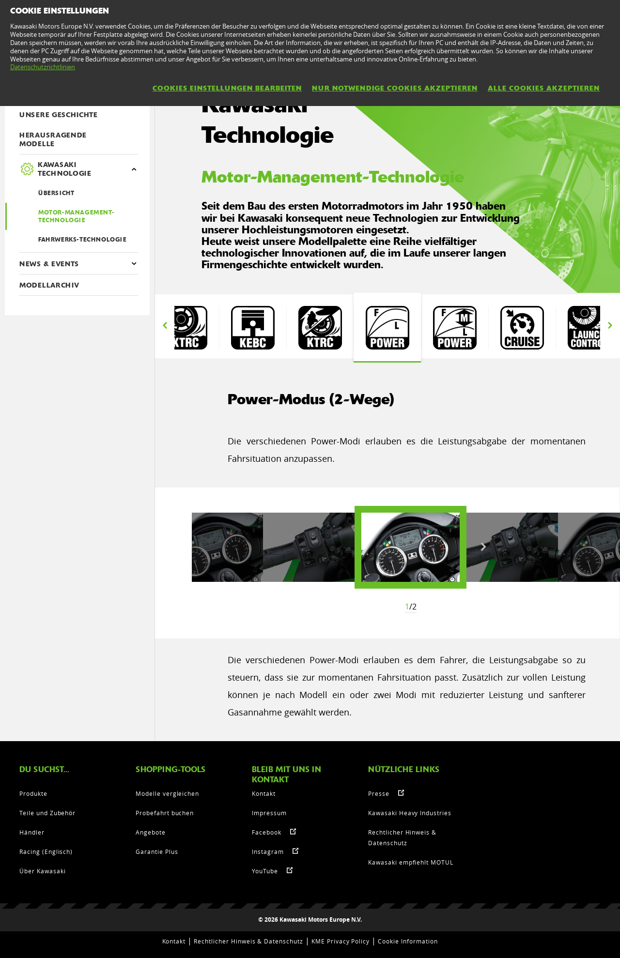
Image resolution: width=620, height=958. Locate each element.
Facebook (266, 832)
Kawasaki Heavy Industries (409, 813)
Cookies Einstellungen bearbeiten (227, 88)
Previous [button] (164, 325)
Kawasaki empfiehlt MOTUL (410, 862)
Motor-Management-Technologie (76, 216)
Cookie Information (407, 941)
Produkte (33, 793)
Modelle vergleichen (167, 793)
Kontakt (264, 793)
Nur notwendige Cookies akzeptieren (395, 88)
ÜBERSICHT (56, 193)
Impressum (269, 813)
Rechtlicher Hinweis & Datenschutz (248, 941)
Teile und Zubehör (47, 813)
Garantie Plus (157, 851)
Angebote (151, 832)
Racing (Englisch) (46, 851)
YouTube (265, 871)
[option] (185, 328)
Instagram (268, 851)
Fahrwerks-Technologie (82, 239)
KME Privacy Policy (340, 941)
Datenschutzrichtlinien (42, 66)
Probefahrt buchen (165, 813)
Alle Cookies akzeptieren (544, 88)
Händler (32, 832)
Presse (378, 793)
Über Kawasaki (42, 871)
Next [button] (610, 325)
